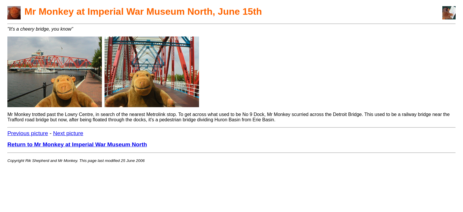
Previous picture (27, 133)
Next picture (68, 133)
